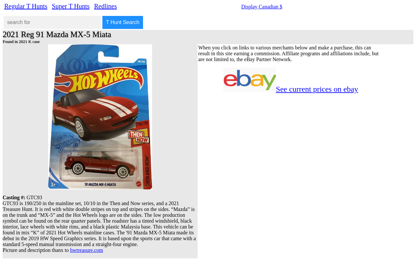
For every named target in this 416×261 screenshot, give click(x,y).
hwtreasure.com (86, 250)
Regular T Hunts (25, 6)
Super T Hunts (71, 6)
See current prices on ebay (317, 89)
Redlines (105, 6)
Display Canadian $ (261, 6)
